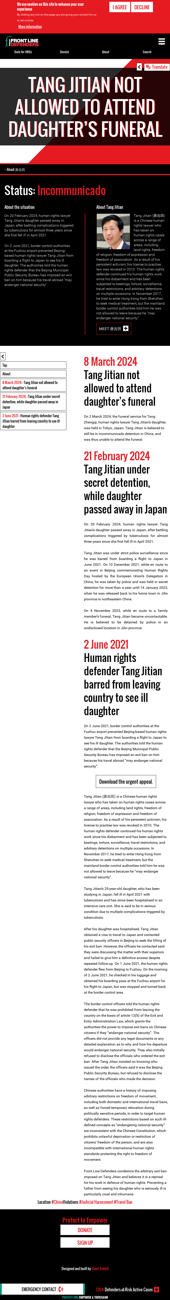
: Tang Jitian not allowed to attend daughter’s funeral (30, 385)
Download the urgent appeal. (126, 781)
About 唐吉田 (16, 169)
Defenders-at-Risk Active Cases (124, 1289)
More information (30, 26)
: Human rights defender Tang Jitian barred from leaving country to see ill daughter (31, 421)
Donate (64, 51)
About (6, 373)
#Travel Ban (123, 1202)
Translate (160, 67)
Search (147, 51)
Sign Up (85, 1242)
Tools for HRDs (23, 51)
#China (57, 1202)
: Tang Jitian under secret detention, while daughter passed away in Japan (31, 401)
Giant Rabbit (100, 1268)
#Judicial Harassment (96, 1202)
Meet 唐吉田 (110, 328)
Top (4, 365)
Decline (142, 7)
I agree (120, 7)
